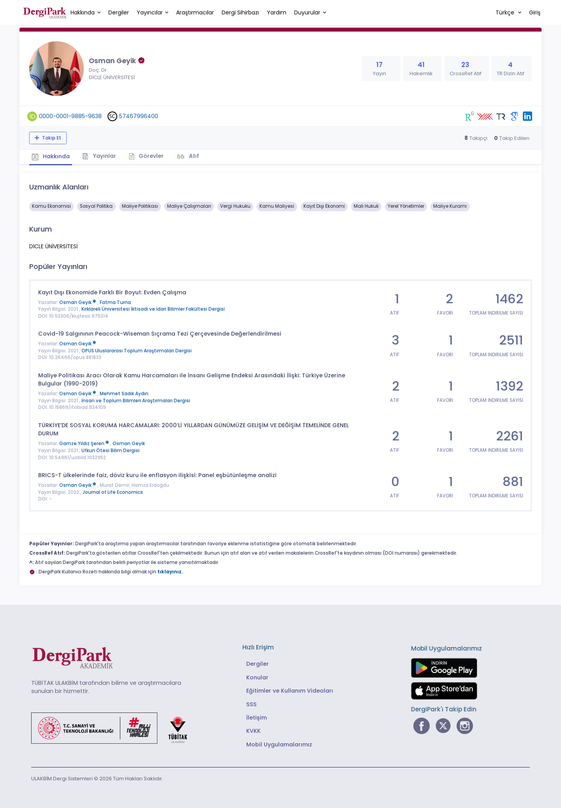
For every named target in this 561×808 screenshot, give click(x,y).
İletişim (256, 716)
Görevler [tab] (153, 155)
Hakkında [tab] (52, 155)
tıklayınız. (170, 570)
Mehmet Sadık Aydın (124, 392)
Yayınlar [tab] (104, 155)
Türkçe (506, 12)
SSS (251, 702)
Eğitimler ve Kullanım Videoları (289, 689)
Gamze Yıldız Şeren (84, 442)
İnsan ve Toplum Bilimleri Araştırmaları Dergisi (135, 399)
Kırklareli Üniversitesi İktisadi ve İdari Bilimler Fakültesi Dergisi (153, 307)
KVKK (253, 729)
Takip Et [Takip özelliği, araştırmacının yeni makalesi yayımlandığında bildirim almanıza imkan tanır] (51, 138)
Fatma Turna (115, 300)
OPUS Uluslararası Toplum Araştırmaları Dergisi (136, 349)
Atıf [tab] (204, 155)
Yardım (276, 12)
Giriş (534, 12)
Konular (257, 675)
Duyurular (307, 12)
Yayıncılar (150, 12)
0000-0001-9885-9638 (70, 116)
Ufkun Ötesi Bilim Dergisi (110, 449)
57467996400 (138, 116)
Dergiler (118, 12)
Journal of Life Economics (113, 490)
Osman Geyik (78, 300)
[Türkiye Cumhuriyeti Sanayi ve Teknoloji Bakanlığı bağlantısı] (114, 726)
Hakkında (83, 12)
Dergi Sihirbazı (240, 12)
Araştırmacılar (195, 12)
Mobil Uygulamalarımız (279, 742)
